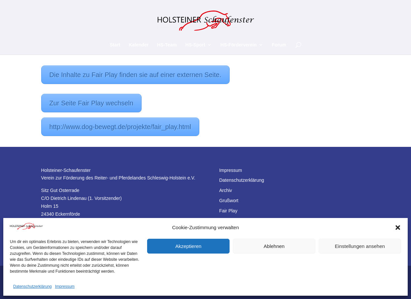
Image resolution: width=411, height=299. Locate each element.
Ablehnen (274, 246)
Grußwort (228, 200)
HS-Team (167, 44)
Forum (279, 44)
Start (115, 44)
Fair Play (228, 210)
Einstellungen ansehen (360, 246)
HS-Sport (195, 44)
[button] (398, 227)
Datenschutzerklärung (32, 286)
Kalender (138, 44)
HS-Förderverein (238, 44)
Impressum (65, 286)
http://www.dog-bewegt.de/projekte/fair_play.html (120, 126)
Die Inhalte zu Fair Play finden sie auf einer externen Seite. (135, 74)
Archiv (225, 190)
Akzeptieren (188, 246)
